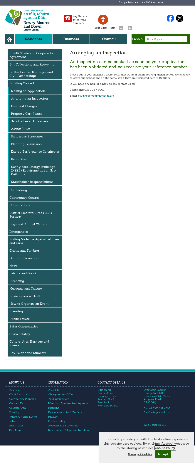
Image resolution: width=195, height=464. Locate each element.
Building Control (21, 83)
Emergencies (18, 231)
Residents (33, 39)
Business (71, 39)
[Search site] (133, 47)
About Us (54, 390)
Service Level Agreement (30, 121)
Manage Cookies (140, 454)
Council (109, 39)
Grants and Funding (24, 250)
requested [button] (142, 78)
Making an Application (28, 91)
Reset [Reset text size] (112, 27)
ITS (164, 424)
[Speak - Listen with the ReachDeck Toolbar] (103, 20)
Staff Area (16, 425)
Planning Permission (26, 144)
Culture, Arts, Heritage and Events (29, 343)
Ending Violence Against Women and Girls (34, 241)
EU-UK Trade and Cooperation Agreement (32, 55)
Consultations (19, 205)
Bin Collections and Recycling (31, 64)
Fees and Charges (24, 106)
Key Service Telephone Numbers (80, 20)
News (13, 266)
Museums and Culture (25, 288)
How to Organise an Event (29, 303)
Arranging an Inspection (29, 98)
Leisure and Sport (22, 273)
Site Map (15, 430)
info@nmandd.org (160, 412)
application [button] (173, 61)
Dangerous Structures (27, 136)
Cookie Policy (56, 421)
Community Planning (22, 399)
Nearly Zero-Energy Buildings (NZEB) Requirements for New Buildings (33, 170)
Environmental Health (26, 296)
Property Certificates (26, 113)
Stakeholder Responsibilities (32, 182)
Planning (16, 311)
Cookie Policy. (165, 448)
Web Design (150, 424)
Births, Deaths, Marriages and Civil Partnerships (31, 74)
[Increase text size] (130, 27)
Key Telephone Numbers (27, 353)
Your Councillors (58, 399)
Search (137, 38)
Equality (14, 412)
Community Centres (24, 197)
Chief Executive (19, 394)
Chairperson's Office (61, 394)
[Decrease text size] (122, 27)
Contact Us (16, 403)
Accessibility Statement (63, 425)
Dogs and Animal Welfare (28, 224)
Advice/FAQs (20, 129)
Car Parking (18, 190)
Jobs (12, 421)
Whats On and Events (23, 416)
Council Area (17, 407)
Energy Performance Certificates (35, 151)
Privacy (53, 416)
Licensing (16, 281)
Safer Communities (23, 326)
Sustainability (19, 334)
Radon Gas (19, 159)
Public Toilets (19, 319)
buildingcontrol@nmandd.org (96, 95)
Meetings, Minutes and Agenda (68, 403)
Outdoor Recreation (24, 258)
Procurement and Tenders (65, 412)
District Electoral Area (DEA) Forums (30, 214)
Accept (162, 454)
